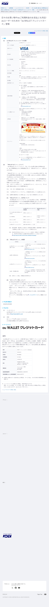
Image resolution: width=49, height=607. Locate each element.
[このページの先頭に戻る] (41, 594)
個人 (38, 3)
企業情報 (11, 8)
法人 (40, 3)
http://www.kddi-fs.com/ (26, 106)
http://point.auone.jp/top (30, 258)
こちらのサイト (32, 294)
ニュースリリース (19, 8)
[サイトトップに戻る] (4, 3)
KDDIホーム (3, 8)
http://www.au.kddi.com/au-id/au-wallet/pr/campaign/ (24, 235)
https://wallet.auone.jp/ (29, 267)
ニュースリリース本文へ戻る (41, 30)
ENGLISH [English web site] (5, 594)
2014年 (27, 8)
